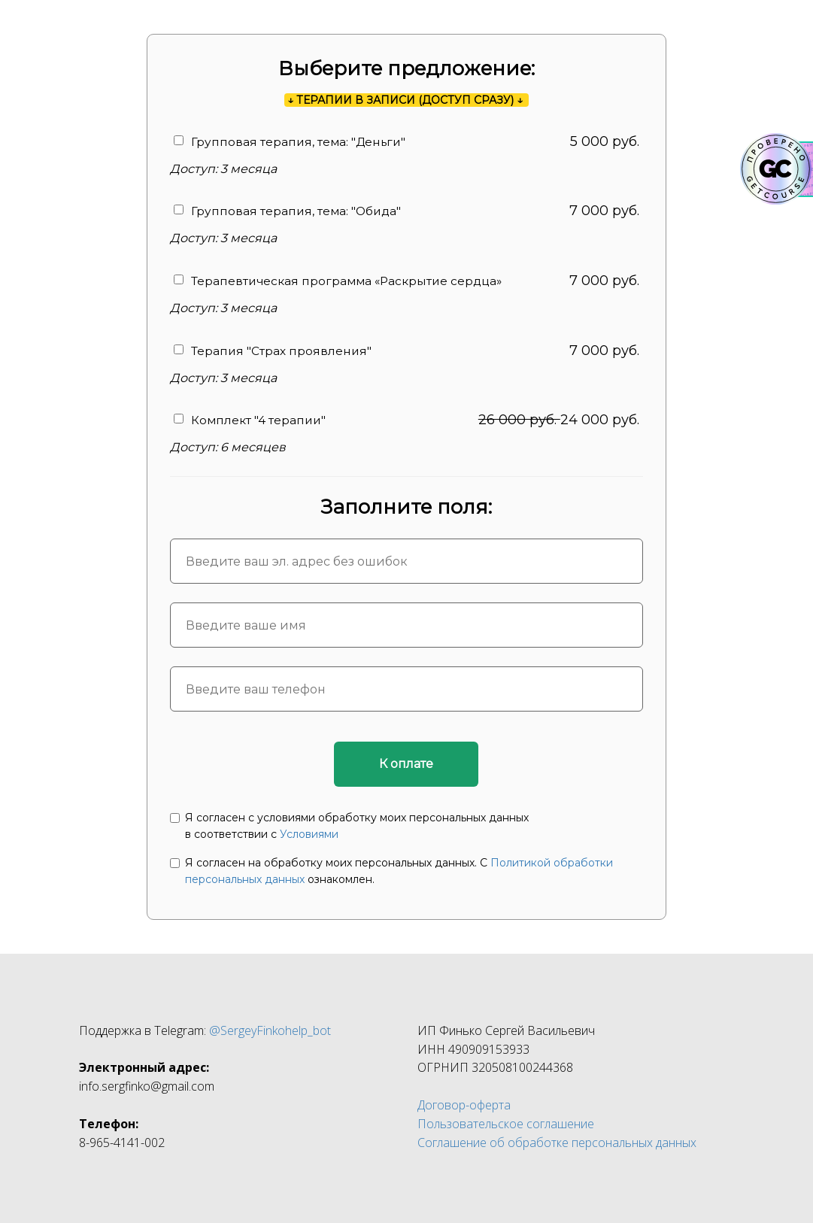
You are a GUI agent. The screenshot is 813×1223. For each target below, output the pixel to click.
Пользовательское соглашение (505, 1123)
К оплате (406, 764)
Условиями (309, 834)
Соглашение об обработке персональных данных (556, 1142)
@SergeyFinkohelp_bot (270, 1030)
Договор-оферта (464, 1105)
